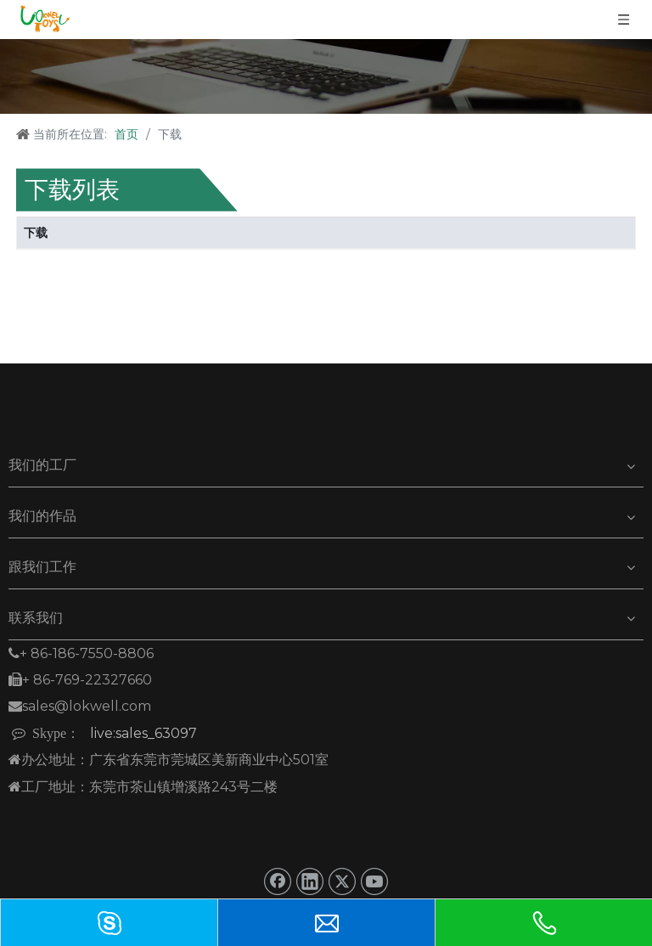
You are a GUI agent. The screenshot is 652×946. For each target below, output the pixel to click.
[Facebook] (277, 881)
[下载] (326, 76)
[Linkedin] (309, 881)
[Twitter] (342, 881)
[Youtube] (374, 881)
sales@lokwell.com (79, 706)
